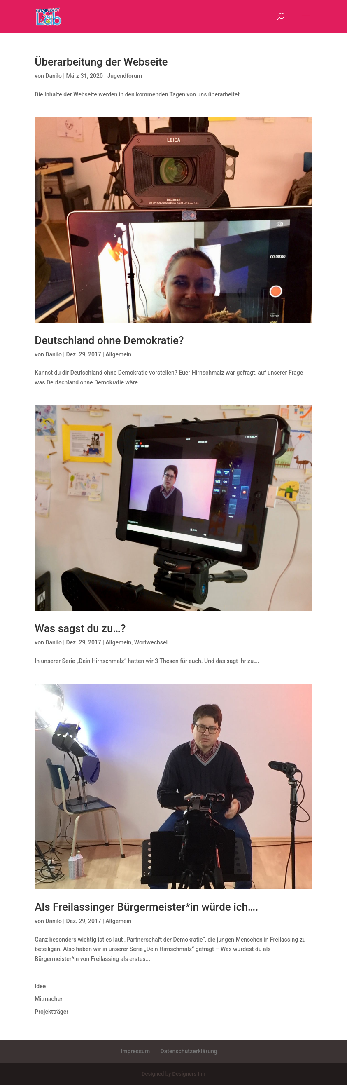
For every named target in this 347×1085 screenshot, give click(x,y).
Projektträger (51, 1011)
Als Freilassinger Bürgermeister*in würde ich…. (146, 907)
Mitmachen (49, 999)
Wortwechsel (151, 642)
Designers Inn (188, 1074)
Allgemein (118, 354)
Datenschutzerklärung (189, 1051)
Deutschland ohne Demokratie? (109, 340)
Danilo (53, 76)
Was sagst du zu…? (80, 628)
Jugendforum (124, 76)
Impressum (135, 1051)
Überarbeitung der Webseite (101, 62)
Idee (40, 986)
